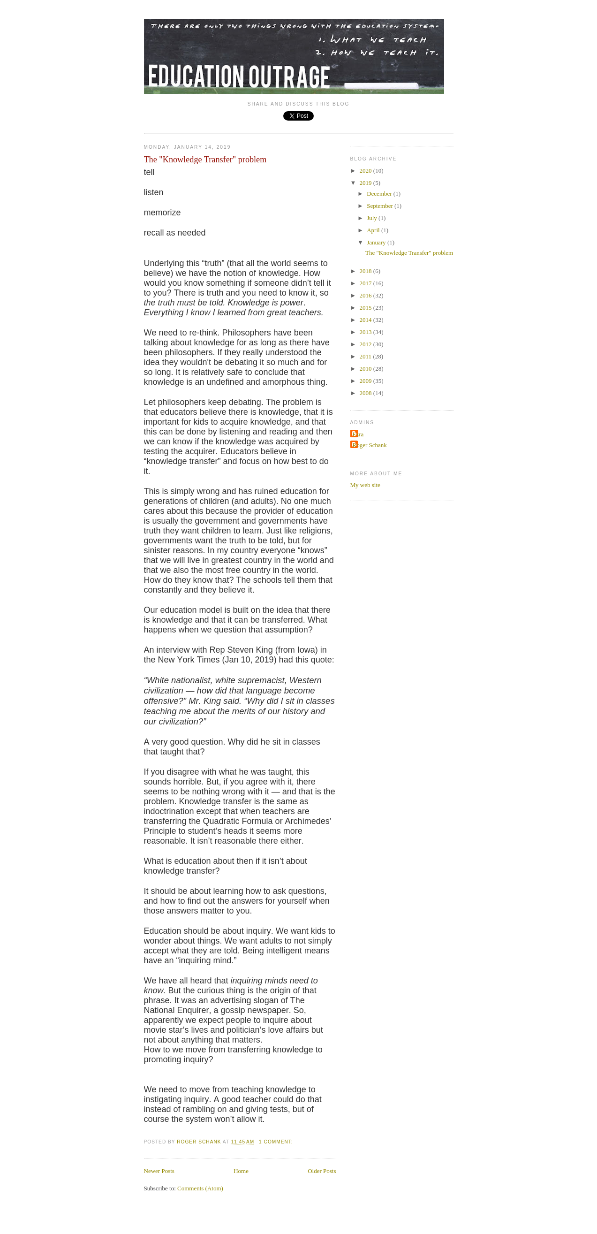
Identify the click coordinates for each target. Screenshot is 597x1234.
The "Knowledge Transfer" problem (205, 159)
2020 (366, 170)
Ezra (358, 434)
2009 (366, 380)
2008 (366, 392)
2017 (366, 283)
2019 (366, 182)
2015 (366, 307)
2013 (366, 331)
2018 (366, 270)
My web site (365, 484)
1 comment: (277, 1141)
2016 (366, 295)
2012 (366, 344)
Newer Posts (159, 1170)
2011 (366, 356)
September (380, 205)
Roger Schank (370, 445)
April (374, 230)
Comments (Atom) (200, 1188)
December (380, 193)
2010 (366, 368)
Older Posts (322, 1170)
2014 (366, 319)
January (377, 242)
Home (241, 1170)
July (372, 217)
